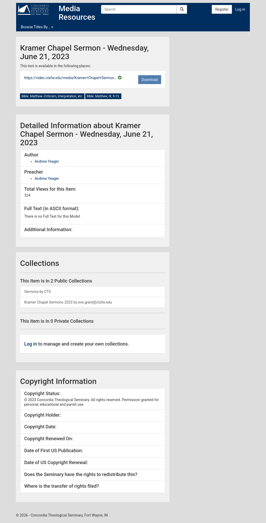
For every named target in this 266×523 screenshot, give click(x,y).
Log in (240, 9)
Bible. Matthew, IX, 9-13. (103, 96)
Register (221, 9)
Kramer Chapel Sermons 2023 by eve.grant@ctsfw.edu (68, 302)
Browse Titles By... (37, 27)
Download (150, 80)
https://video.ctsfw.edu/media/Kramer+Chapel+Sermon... (71, 78)
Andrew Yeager (47, 161)
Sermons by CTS (37, 292)
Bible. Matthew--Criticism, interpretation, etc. (52, 96)
